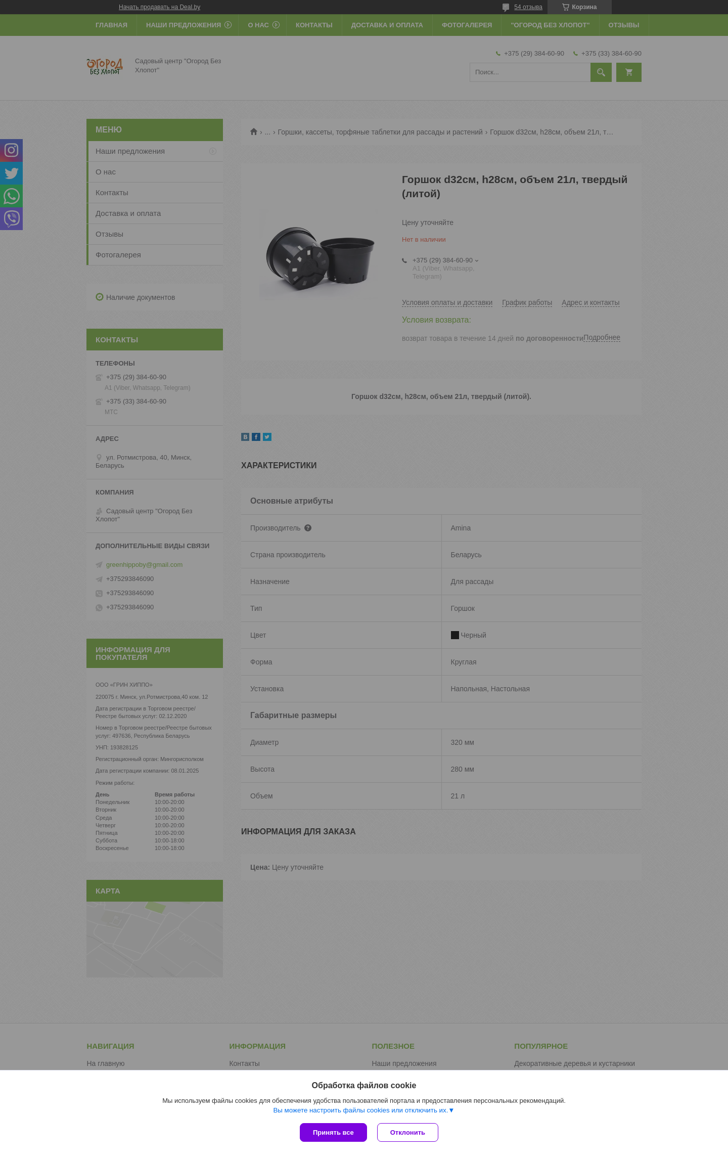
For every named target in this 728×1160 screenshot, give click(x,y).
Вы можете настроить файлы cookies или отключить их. (360, 1110)
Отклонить (407, 1132)
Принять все (333, 1132)
